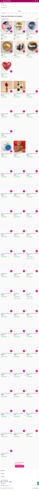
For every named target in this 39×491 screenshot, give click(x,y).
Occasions (16, 13)
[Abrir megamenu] (1, 1)
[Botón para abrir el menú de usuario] (35, 1)
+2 (33, 258)
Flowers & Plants (21, 13)
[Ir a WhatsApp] (38, 483)
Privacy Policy (35, 488)
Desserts (26, 13)
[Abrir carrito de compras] (37, 1)
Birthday (12, 13)
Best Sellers (4, 13)
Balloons (30, 13)
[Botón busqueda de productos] (33, 1)
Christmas (8, 13)
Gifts (33, 13)
